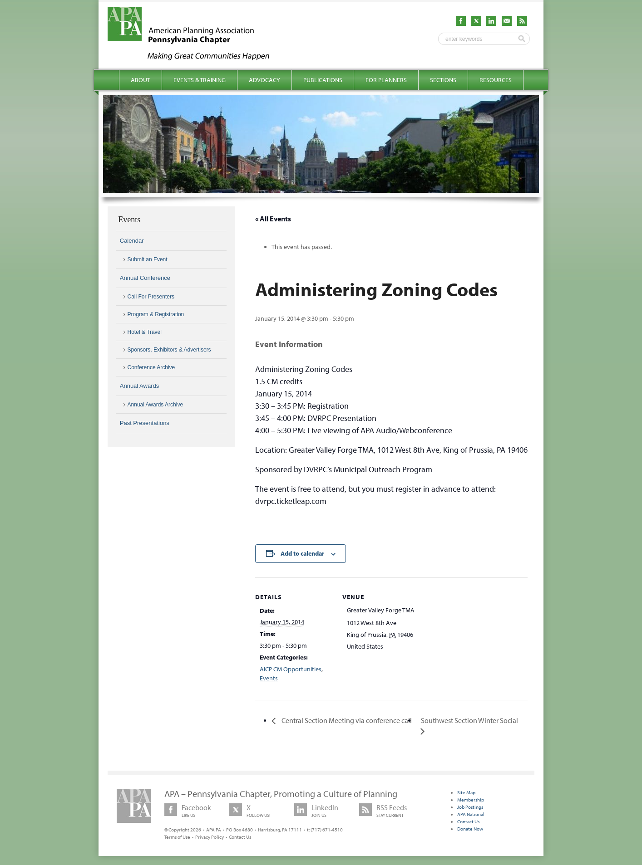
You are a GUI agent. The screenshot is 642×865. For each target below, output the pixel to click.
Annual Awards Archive (155, 404)
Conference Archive (151, 367)
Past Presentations (144, 423)
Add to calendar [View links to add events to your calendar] (302, 553)
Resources (495, 80)
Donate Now (470, 829)
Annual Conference (145, 277)
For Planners (386, 80)
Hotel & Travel (145, 332)
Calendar (132, 240)
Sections (443, 80)
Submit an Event (148, 259)
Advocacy (264, 80)
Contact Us (240, 837)
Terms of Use (177, 837)
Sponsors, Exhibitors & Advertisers (169, 350)
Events (269, 678)
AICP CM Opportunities (290, 669)
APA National (470, 814)
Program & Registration (156, 314)
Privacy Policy (209, 837)
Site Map (466, 792)
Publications (322, 80)
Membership (470, 800)
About (140, 80)
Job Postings (470, 807)
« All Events (273, 218)
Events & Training (199, 80)
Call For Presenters (151, 296)
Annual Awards (139, 385)
